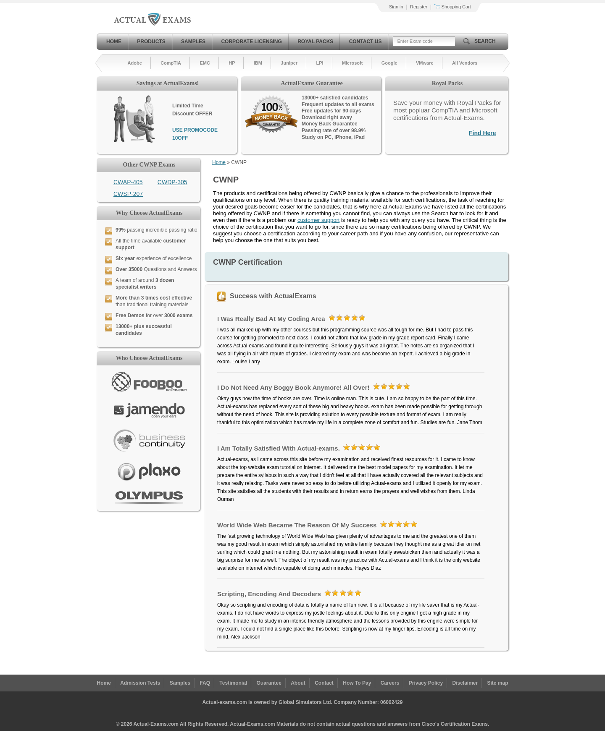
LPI (319, 62)
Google (389, 62)
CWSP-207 (128, 193)
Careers (390, 683)
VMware (425, 62)
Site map (497, 683)
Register (418, 6)
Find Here (482, 133)
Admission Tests (140, 683)
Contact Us (365, 41)
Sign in (396, 6)
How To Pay (357, 683)
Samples (193, 41)
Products (151, 41)
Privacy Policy (426, 683)
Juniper (289, 62)
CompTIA (170, 62)
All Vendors (465, 62)
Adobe (135, 62)
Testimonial (233, 683)
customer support (318, 220)
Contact (324, 683)
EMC (205, 62)
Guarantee (269, 683)
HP (232, 62)
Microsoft (352, 62)
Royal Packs (315, 41)
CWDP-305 (172, 182)
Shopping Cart (452, 6)
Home (113, 41)
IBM (258, 62)
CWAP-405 (128, 182)
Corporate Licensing (251, 41)
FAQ (205, 683)
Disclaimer (465, 683)
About (298, 683)
